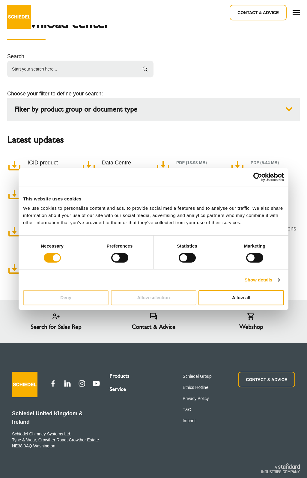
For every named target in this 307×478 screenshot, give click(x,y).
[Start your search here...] (80, 69)
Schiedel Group (197, 376)
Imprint (189, 420)
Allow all (241, 297)
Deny (65, 297)
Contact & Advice (258, 12)
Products (119, 376)
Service (117, 389)
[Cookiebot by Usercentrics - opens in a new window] (257, 177)
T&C (187, 409)
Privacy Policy (196, 398)
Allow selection (153, 297)
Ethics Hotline (195, 387)
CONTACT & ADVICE (266, 379)
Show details (259, 279)
